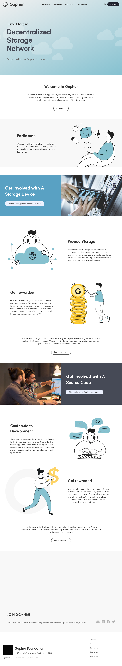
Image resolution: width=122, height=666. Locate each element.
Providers (46, 4)
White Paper (113, 4)
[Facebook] (107, 623)
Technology (82, 4)
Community (69, 4)
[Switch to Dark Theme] (105, 4)
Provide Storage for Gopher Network (24, 204)
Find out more (61, 352)
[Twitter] (112, 623)
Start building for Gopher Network (84, 392)
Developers (57, 4)
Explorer (61, 108)
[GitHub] (102, 623)
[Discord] (97, 623)
